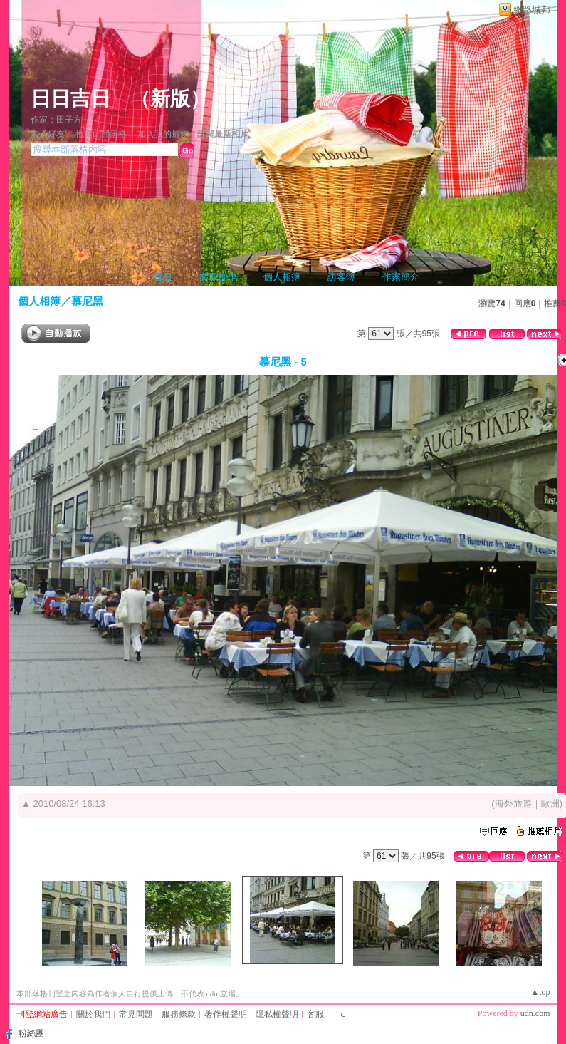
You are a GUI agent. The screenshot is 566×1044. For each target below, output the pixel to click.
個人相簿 (281, 277)
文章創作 (217, 277)
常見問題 (136, 1014)
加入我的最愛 (163, 134)
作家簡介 (400, 277)
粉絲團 (31, 1033)
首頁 (163, 277)
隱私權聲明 (277, 1014)
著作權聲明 (225, 1014)
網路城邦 (531, 9)
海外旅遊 (513, 803)
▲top (540, 992)
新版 (170, 99)
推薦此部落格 (101, 134)
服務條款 (179, 1014)
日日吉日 (70, 99)
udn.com (535, 1013)
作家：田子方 (56, 120)
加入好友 (48, 134)
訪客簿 (341, 277)
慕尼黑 (87, 301)
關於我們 (93, 1014)
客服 (315, 1014)
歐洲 (550, 803)
